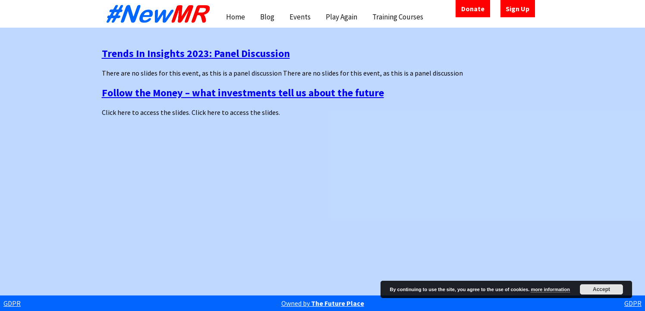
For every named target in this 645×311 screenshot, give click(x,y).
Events (300, 17)
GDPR (12, 303)
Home (235, 17)
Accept (601, 289)
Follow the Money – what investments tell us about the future (243, 92)
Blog (267, 17)
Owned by (322, 303)
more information (550, 289)
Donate (473, 8)
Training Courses (397, 17)
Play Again (341, 17)
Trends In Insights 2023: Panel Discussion (196, 53)
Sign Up (517, 8)
